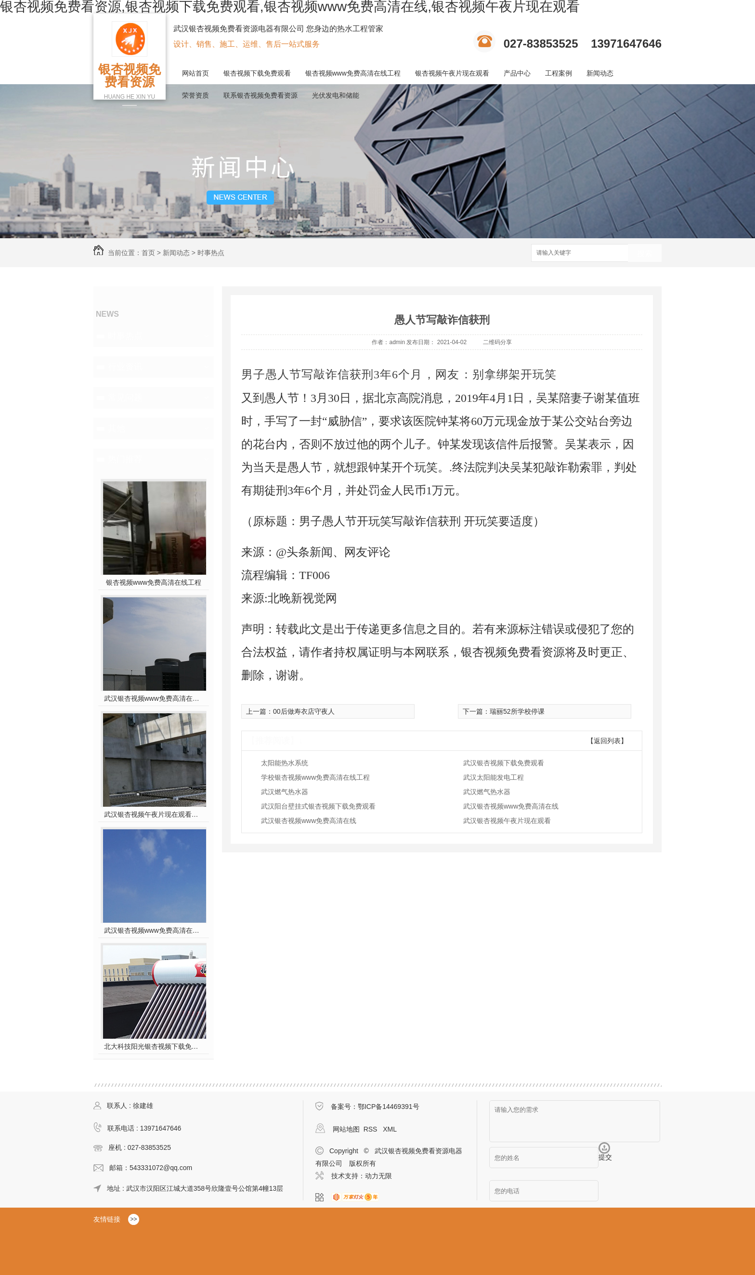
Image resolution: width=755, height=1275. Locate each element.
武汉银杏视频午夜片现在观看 (507, 820)
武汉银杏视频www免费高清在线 (511, 806)
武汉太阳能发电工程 (493, 777)
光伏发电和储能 (335, 95)
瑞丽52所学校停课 (517, 711)
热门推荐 (125, 459)
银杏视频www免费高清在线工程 (353, 73)
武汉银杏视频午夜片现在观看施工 (154, 814)
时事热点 (210, 253)
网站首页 (195, 73)
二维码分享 (497, 342)
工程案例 (558, 73)
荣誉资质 (195, 95)
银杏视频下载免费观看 (257, 73)
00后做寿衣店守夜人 (304, 711)
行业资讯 (125, 367)
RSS (371, 1129)
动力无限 (378, 1176)
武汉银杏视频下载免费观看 (503, 763)
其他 (116, 428)
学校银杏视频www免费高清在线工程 (315, 777)
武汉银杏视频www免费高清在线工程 (154, 930)
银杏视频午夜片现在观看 (452, 73)
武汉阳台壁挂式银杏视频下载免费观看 (318, 806)
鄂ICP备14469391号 (388, 1106)
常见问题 (125, 397)
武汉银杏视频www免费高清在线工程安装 (154, 698)
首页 (148, 253)
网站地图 (346, 1129)
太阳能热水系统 (284, 763)
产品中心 (517, 73)
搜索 (644, 253)
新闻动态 (599, 73)
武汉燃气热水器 (284, 792)
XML (390, 1129)
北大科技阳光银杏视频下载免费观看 (154, 1046)
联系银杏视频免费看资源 (260, 95)
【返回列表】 (607, 741)
